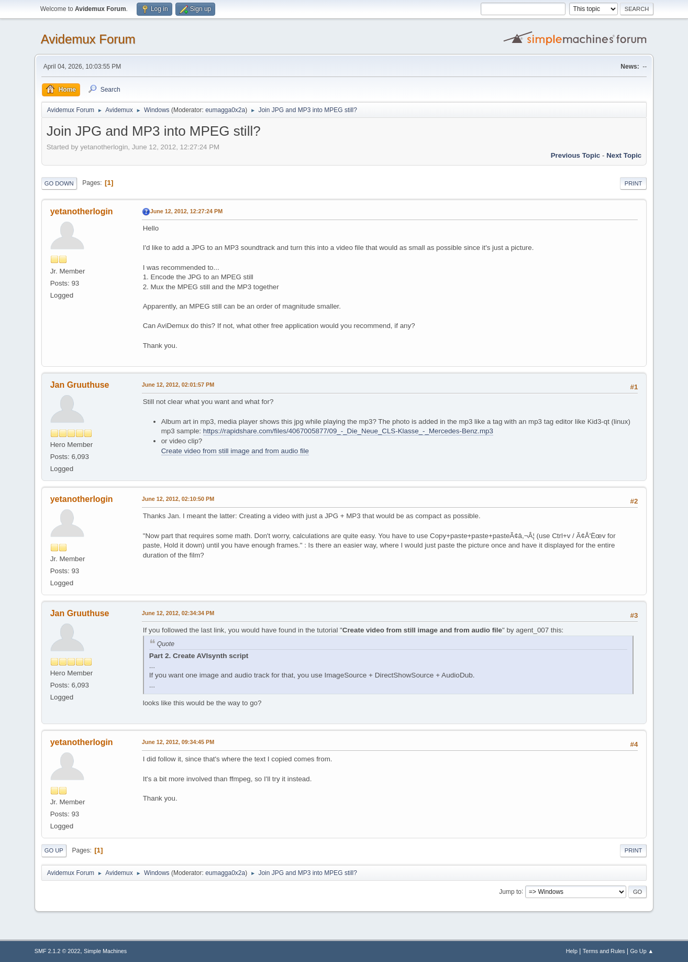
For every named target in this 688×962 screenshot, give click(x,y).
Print (633, 183)
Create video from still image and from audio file (235, 451)
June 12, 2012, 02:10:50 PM (178, 499)
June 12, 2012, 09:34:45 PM (178, 742)
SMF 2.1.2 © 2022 (58, 951)
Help (572, 951)
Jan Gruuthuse (79, 384)
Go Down (59, 183)
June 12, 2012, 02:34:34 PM (178, 613)
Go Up (54, 850)
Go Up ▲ (641, 951)
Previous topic (576, 155)
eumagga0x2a (225, 110)
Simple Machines (105, 951)
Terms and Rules (604, 951)
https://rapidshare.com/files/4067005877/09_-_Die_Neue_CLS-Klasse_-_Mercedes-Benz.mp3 (348, 431)
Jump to (510, 891)
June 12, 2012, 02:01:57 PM (178, 384)
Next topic (623, 155)
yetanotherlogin (81, 211)
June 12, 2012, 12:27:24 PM (186, 211)
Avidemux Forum (88, 39)
